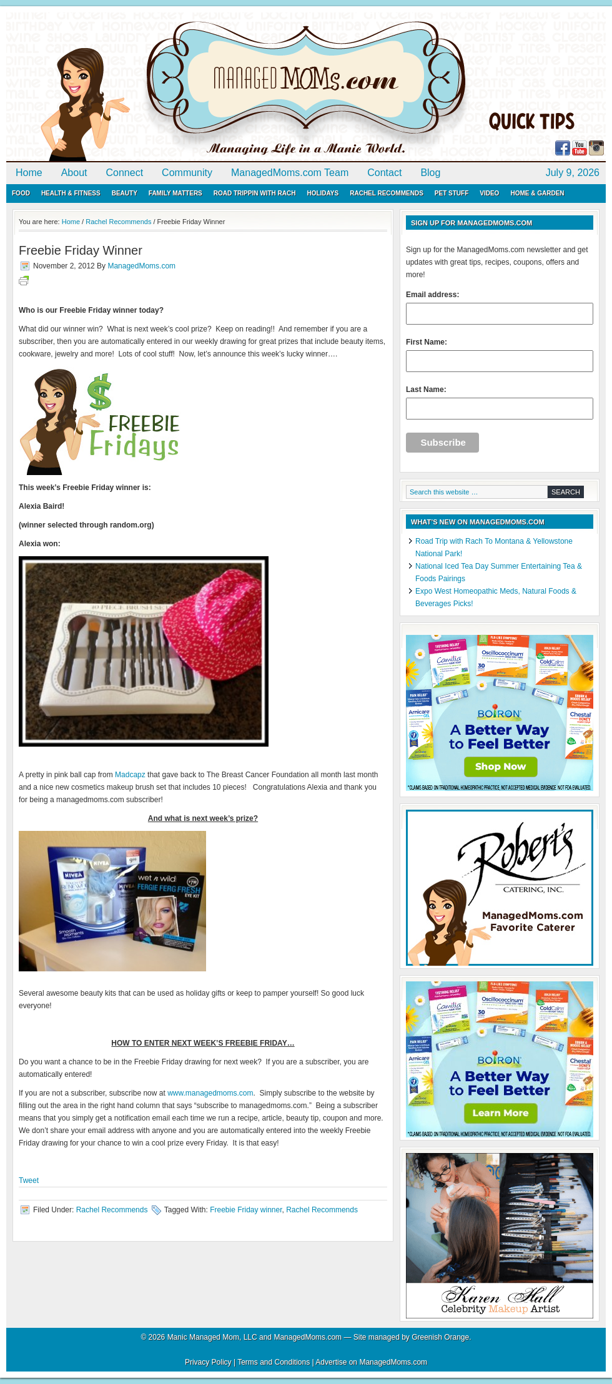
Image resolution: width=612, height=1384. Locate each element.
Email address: (499, 307)
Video (489, 193)
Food (21, 193)
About (74, 172)
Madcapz (130, 774)
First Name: (499, 355)
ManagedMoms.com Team (289, 172)
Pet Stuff (451, 193)
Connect (125, 172)
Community (187, 172)
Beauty (124, 193)
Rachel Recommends (386, 193)
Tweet (29, 1180)
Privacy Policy (208, 1362)
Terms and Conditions (273, 1362)
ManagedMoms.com (150, 87)
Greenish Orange (440, 1337)
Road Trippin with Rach (255, 193)
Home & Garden (537, 193)
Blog (430, 172)
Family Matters (175, 193)
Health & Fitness (71, 193)
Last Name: (499, 402)
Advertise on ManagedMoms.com (371, 1362)
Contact (384, 172)
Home (29, 172)
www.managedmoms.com (210, 1093)
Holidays (322, 193)
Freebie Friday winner (246, 1209)
